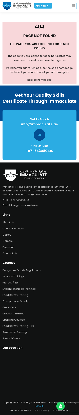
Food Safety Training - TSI (18, 326)
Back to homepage (39, 79)
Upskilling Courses (14, 319)
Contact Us (10, 253)
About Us (8, 222)
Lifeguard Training (14, 313)
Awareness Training (15, 332)
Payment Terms (61, 410)
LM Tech (39, 406)
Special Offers (11, 338)
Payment (8, 247)
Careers (8, 241)
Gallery (7, 234)
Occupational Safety (16, 301)
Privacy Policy (42, 410)
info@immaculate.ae (39, 124)
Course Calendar (13, 228)
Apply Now (43, 5)
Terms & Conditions (20, 410)
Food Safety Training (15, 295)
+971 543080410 (39, 150)
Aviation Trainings (13, 276)
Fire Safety (9, 307)
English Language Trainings (19, 288)
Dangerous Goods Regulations (22, 270)
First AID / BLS (11, 282)
